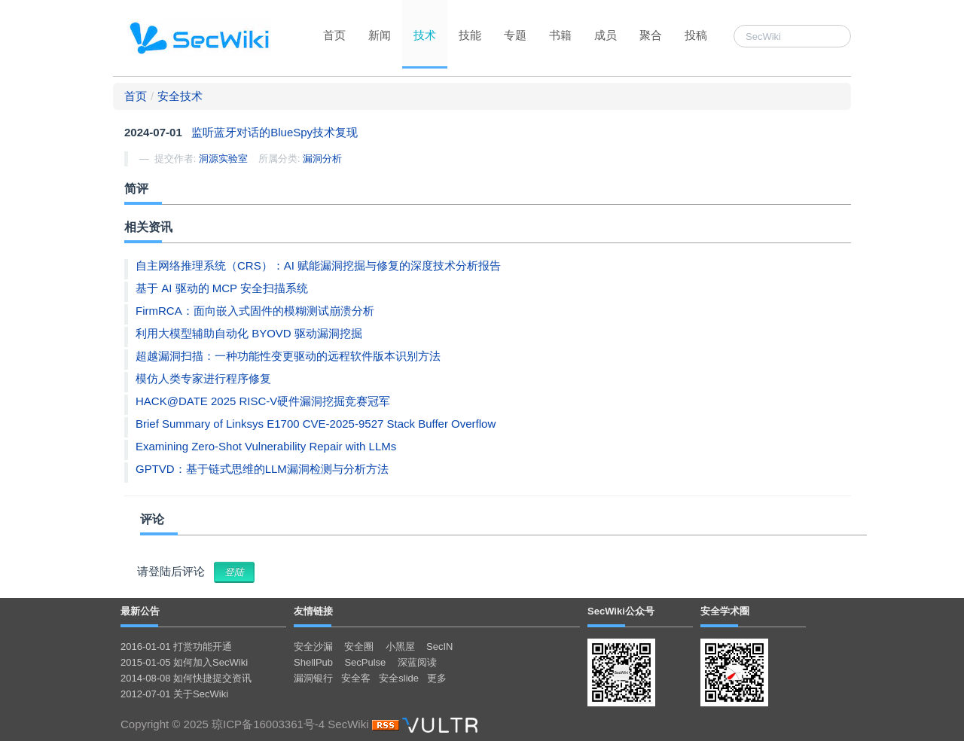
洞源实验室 (223, 158)
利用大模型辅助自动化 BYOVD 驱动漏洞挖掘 (249, 333)
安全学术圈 (724, 611)
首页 (334, 35)
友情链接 (313, 611)
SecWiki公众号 (620, 611)
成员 (605, 35)
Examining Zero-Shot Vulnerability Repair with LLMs (266, 446)
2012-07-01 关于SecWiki (174, 694)
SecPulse (365, 662)
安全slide (399, 678)
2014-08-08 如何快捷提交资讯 (186, 678)
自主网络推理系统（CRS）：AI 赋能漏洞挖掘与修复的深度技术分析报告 (318, 265)
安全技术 (180, 96)
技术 (424, 35)
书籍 (560, 35)
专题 (515, 35)
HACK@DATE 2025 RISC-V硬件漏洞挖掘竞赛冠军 (263, 401)
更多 (437, 678)
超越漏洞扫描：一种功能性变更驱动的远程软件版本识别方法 (288, 355)
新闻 (379, 35)
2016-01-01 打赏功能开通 (176, 646)
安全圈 (359, 646)
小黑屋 (400, 646)
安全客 (356, 678)
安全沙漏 (313, 646)
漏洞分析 (322, 158)
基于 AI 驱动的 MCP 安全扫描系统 (222, 288)
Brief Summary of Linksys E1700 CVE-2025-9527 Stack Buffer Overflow (316, 423)
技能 (470, 35)
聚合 (650, 35)
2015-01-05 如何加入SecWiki (184, 662)
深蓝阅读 (417, 662)
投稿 (696, 35)
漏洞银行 (313, 678)
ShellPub (313, 662)
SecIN (439, 646)
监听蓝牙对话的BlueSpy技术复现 (274, 132)
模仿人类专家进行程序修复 (203, 378)
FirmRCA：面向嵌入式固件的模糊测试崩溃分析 (255, 310)
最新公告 (140, 611)
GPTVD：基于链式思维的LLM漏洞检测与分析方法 (262, 468)
